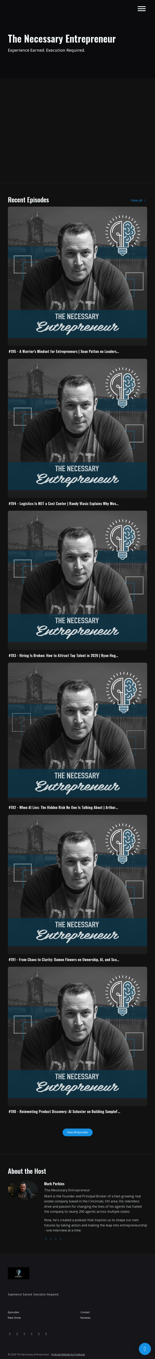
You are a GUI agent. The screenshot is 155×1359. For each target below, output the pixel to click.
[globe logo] (46, 1239)
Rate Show (14, 1317)
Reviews (86, 1317)
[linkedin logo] (61, 1239)
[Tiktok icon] (46, 1333)
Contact (85, 1312)
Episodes (13, 1312)
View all (139, 200)
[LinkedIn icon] (32, 1333)
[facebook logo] (56, 1239)
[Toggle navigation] (142, 9)
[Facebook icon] (17, 1333)
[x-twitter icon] (39, 1333)
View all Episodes (77, 1132)
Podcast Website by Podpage (68, 1354)
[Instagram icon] (10, 1333)
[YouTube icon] (24, 1333)
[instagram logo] (51, 1239)
